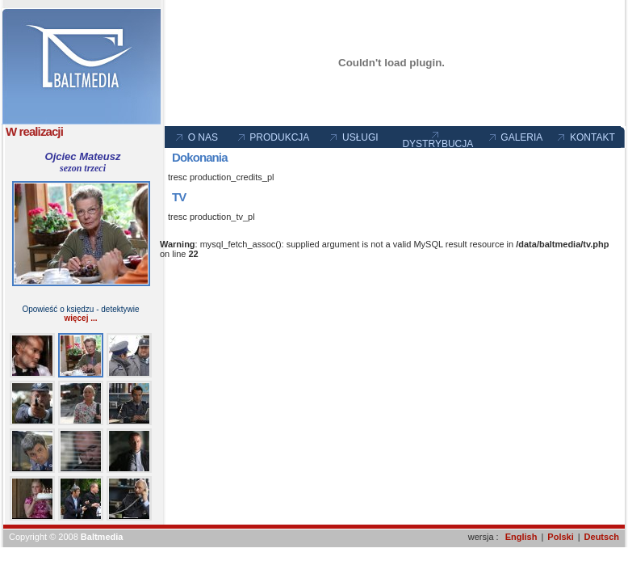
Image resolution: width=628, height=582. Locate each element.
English (521, 537)
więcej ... (80, 318)
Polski (560, 537)
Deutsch (601, 537)
